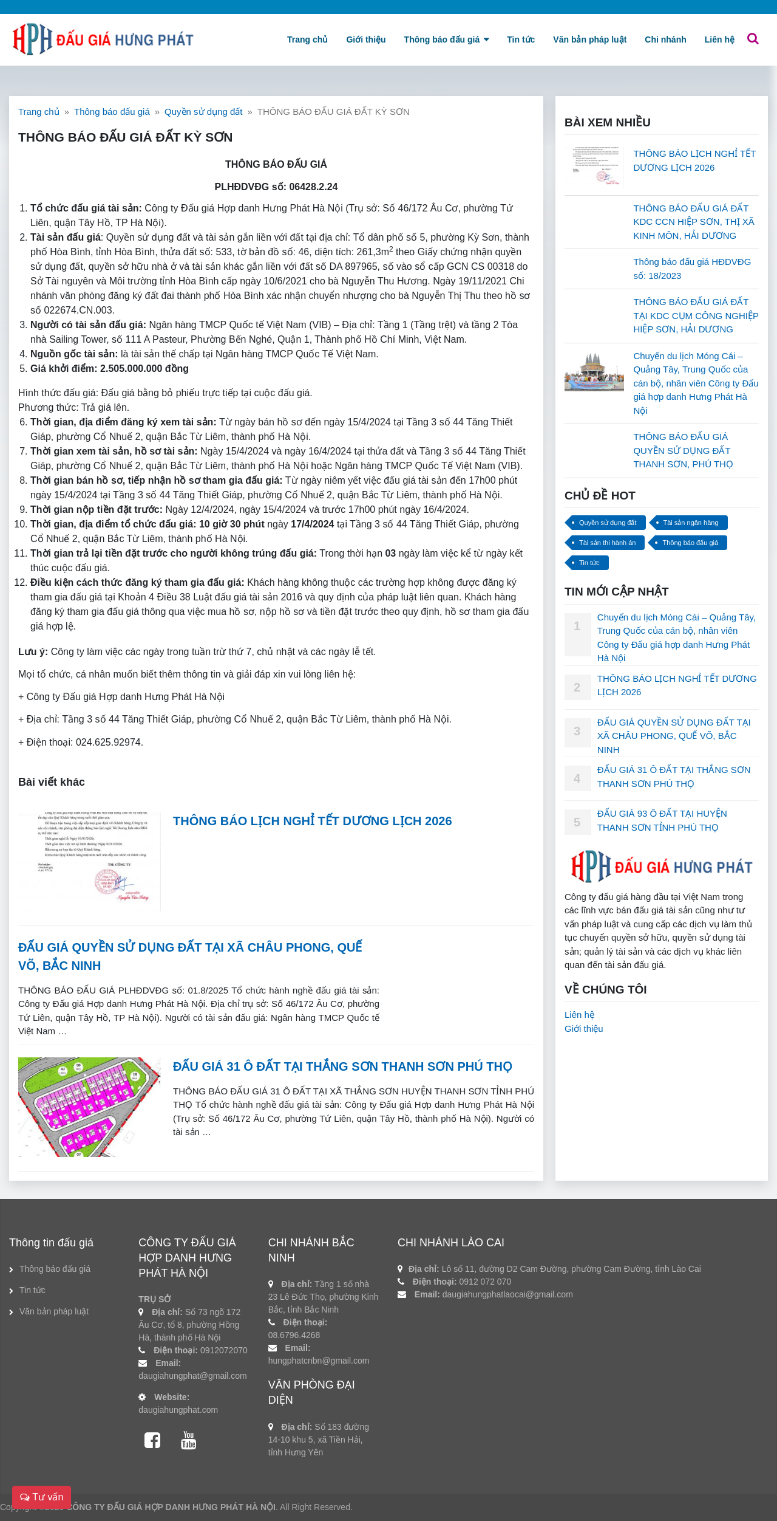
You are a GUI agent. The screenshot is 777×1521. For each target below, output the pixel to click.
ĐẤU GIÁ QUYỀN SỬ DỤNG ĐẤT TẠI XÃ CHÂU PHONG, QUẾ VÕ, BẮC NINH (674, 736)
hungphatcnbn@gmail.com (319, 1360)
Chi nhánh (665, 39)
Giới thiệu (365, 39)
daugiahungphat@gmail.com (192, 1376)
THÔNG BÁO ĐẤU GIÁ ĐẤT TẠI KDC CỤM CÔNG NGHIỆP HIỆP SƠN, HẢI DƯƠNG (695, 315)
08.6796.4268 (294, 1335)
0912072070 (224, 1350)
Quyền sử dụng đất (203, 111)
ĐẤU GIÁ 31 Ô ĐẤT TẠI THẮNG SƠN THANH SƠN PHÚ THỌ (342, 1066)
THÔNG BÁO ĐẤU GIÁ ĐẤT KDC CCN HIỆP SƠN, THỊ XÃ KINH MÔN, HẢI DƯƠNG (693, 222)
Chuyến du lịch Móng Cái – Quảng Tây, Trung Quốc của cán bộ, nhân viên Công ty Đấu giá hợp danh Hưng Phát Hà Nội (695, 383)
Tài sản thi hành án (607, 542)
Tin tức (521, 39)
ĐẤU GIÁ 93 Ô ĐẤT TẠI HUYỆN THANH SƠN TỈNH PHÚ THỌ (662, 820)
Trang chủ (307, 39)
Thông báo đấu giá (442, 39)
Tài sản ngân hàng (691, 522)
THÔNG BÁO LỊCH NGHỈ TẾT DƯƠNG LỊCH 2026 (312, 821)
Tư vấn (41, 1497)
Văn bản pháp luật (589, 39)
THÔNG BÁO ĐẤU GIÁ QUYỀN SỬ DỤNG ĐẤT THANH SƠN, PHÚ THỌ (683, 450)
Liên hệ (720, 39)
